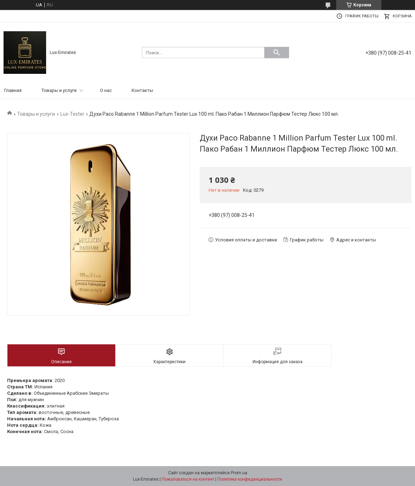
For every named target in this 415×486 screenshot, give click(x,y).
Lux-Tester (72, 114)
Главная (13, 90)
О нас (106, 90)
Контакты (142, 90)
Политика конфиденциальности (249, 479)
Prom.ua (239, 472)
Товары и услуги (59, 90)
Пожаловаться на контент (188, 479)
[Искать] (276, 52)
